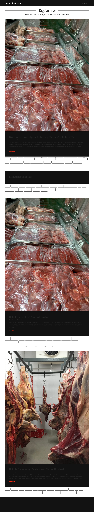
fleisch (27, 162)
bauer (20, 158)
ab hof (7, 158)
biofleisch (51, 158)
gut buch (15, 492)
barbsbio (14, 186)
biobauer (38, 158)
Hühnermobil (44, 189)
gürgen (49, 341)
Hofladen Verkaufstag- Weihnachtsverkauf (29, 317)
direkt (81, 158)
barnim (14, 158)
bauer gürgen (29, 158)
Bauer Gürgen (13, 3)
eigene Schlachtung (16, 162)
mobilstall (47, 492)
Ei (85, 158)
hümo (52, 189)
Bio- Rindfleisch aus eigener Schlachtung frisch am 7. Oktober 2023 (41, 137)
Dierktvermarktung (70, 158)
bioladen (59, 158)
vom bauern (9, 165)
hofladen (47, 162)
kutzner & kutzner (58, 162)
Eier (7, 162)
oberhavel (68, 162)
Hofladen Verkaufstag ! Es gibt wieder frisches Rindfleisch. (37, 469)
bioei (44, 158)
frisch (28, 189)
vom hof (36, 192)
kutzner (59, 189)
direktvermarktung (70, 186)
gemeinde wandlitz (37, 162)
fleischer (29, 341)
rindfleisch (19, 192)
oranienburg (77, 162)
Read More (12, 151)
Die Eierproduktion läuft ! (21, 176)
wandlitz (17, 165)
